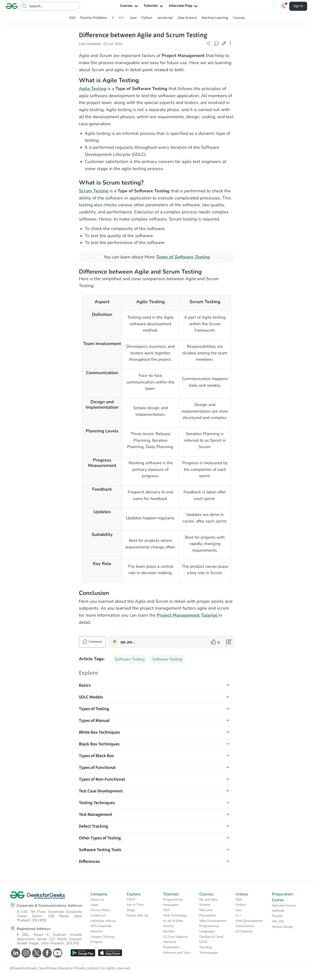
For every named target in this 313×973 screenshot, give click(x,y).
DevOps (169, 931)
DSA (72, 17)
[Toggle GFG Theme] (283, 6)
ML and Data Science (208, 902)
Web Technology (175, 915)
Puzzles (277, 916)
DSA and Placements (207, 913)
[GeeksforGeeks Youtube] (57, 953)
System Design (282, 927)
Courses (239, 17)
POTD (131, 899)
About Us (97, 899)
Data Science (187, 17)
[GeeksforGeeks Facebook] (46, 953)
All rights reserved (115, 968)
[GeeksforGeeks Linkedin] (15, 953)
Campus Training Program (102, 939)
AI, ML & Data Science (173, 923)
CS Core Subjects (175, 937)
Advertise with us (103, 921)
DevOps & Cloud (211, 937)
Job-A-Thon (135, 905)
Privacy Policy (100, 910)
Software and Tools (177, 952)
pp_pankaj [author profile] (129, 642)
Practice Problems (93, 17)
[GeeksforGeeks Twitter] (36, 953)
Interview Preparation (171, 945)
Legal (94, 905)
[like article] (215, 642)
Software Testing (130, 659)
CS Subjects (244, 931)
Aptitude (278, 910)
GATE (203, 942)
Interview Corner (284, 905)
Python (146, 17)
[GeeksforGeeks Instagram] (25, 953)
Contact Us (98, 915)
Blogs (131, 910)
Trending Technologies (208, 950)
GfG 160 (278, 921)
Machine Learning (215, 17)
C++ (122, 17)
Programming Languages (172, 902)
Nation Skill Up (137, 915)
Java (133, 17)
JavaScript (165, 17)
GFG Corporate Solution (101, 929)
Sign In (298, 6)
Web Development (212, 921)
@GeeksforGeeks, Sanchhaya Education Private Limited (54, 968)
